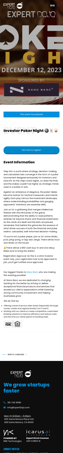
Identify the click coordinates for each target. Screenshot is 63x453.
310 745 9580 (12, 402)
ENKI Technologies (13, 441)
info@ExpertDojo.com (17, 407)
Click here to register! (31, 150)
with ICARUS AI (33, 441)
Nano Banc (32, 272)
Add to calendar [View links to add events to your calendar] (15, 354)
